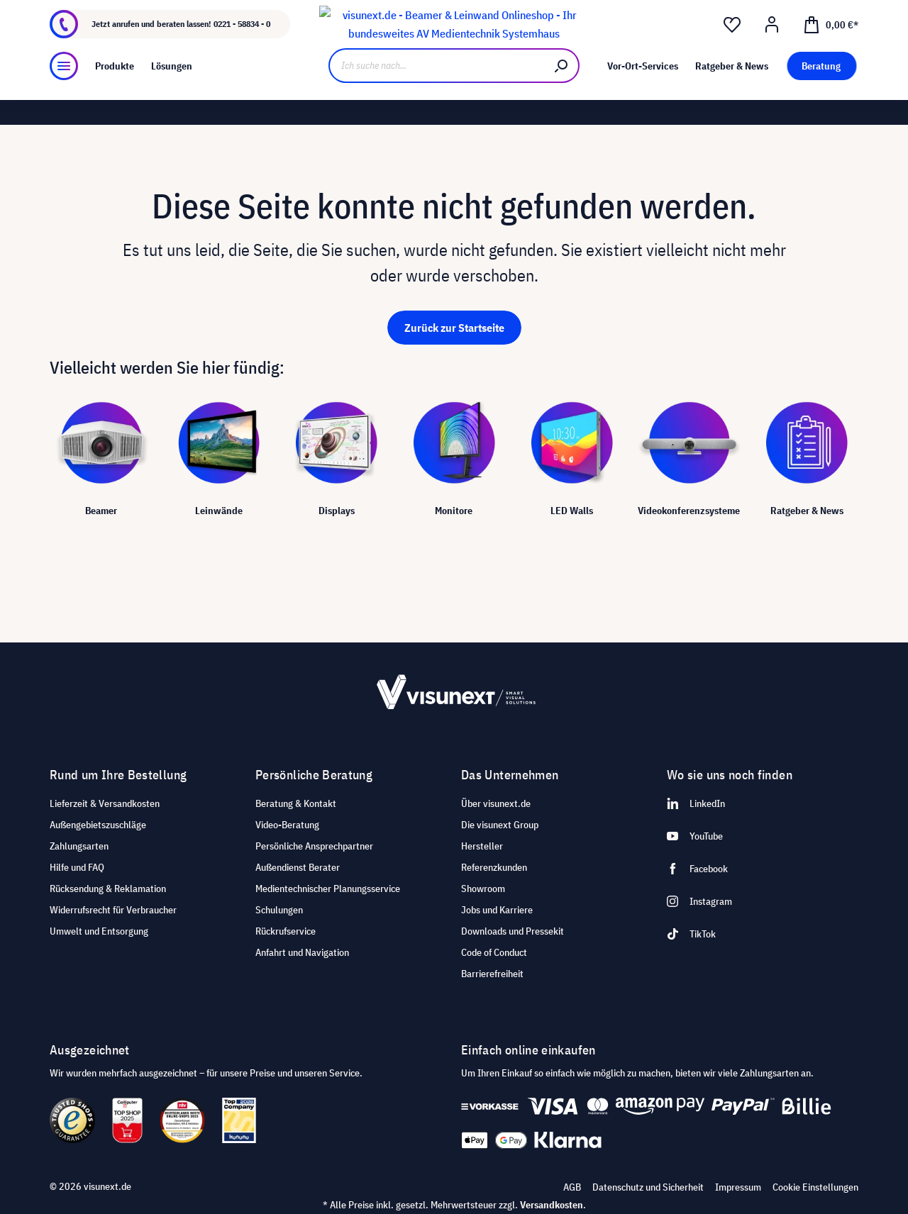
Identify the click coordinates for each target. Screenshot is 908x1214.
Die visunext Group (499, 824)
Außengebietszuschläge (98, 824)
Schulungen (279, 909)
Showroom (219, 11)
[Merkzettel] (732, 50)
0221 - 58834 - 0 (242, 49)
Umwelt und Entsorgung (99, 931)
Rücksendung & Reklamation (108, 888)
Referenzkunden (494, 867)
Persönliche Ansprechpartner (314, 846)
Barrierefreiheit (492, 973)
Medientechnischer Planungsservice (327, 888)
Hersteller (482, 846)
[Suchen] (562, 97)
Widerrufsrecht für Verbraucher (113, 909)
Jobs (175, 11)
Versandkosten (551, 1204)
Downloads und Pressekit (512, 931)
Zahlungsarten (79, 846)
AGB (572, 1187)
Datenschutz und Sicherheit (648, 1187)
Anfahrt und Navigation (302, 952)
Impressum (738, 1187)
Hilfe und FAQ (77, 867)
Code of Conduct (494, 952)
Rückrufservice (285, 931)
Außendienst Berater (297, 867)
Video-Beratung (287, 824)
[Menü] (64, 98)
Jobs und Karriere (497, 909)
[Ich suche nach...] (436, 97)
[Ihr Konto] (771, 50)
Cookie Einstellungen (815, 1187)
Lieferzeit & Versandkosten (105, 803)
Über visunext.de (496, 803)
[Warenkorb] (830, 50)
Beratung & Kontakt (295, 803)
